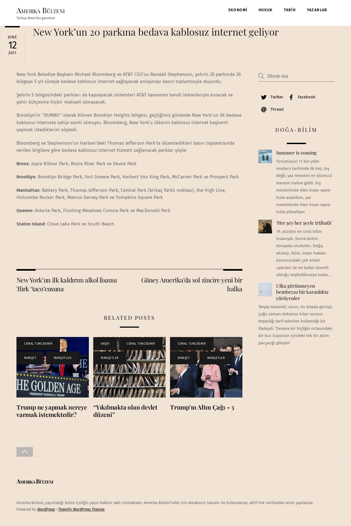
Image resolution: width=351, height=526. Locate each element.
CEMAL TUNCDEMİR (38, 343)
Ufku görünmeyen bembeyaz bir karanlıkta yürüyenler (302, 292)
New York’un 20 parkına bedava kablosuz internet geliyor (156, 31)
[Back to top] (24, 452)
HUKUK (266, 10)
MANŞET (30, 358)
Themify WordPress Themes (81, 509)
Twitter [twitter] (270, 97)
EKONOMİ (238, 10)
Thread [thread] (271, 109)
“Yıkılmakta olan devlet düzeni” (125, 411)
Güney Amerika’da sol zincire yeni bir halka (191, 284)
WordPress (46, 509)
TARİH (290, 10)
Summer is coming (296, 153)
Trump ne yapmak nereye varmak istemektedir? (51, 411)
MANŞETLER (63, 358)
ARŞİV (105, 343)
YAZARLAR (317, 10)
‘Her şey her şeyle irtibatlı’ (304, 223)
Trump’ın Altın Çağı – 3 (202, 407)
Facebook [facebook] (300, 97)
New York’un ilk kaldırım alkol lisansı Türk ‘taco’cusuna (66, 284)
